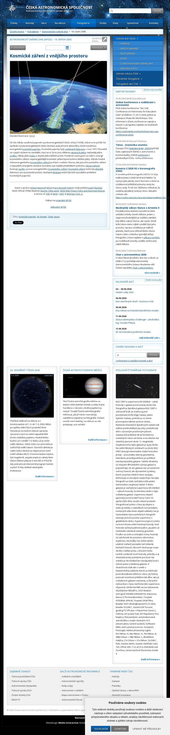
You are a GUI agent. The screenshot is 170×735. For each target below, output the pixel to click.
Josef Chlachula (95, 187)
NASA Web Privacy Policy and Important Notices (82, 190)
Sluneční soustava (121, 695)
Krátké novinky (125, 91)
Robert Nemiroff (38, 187)
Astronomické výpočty (73, 681)
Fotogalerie (83, 23)
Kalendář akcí (125, 281)
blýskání (57, 172)
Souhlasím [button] (101, 728)
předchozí (19, 47)
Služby (103, 23)
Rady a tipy (67, 685)
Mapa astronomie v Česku (75, 695)
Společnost (132, 23)
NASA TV (16, 699)
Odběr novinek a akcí (129, 346)
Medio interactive (68, 722)
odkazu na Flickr (151, 237)
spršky (21, 169)
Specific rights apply (49, 190)
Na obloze (60, 23)
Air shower (42, 216)
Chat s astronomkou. (142, 267)
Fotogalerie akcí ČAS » (128, 83)
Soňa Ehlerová (138, 98)
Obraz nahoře (92, 165)
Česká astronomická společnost (30, 710)
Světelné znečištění (71, 676)
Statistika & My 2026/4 (140, 148)
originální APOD (63, 200)
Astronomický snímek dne (55, 31)
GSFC (61, 194)
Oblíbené (125, 43)
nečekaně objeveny (75, 149)
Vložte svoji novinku (152, 89)
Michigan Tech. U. (75, 194)
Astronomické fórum (72, 699)
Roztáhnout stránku (97, 39)
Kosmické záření (76, 169)
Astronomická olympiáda (24, 685)
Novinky (30, 23)
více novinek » (152, 272)
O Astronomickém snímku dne (136, 63)
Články (13, 23)
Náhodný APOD (58, 207)
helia (32, 155)
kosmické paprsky (31, 149)
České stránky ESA (21, 695)
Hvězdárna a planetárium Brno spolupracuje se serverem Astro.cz (82, 710)
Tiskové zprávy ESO (22, 690)
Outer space (54, 216)
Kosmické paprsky (27, 216)
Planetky (116, 685)
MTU (49, 187)
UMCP (70, 187)
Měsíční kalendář (129, 48)
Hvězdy (115, 676)
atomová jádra (78, 152)
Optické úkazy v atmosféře (125, 690)
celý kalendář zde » (149, 337)
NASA (32, 135)
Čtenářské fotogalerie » (129, 78)
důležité (99, 169)
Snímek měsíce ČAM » (128, 73)
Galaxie (116, 681)
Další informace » (45, 476)
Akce (43, 23)
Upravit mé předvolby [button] (147, 728)
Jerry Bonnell (60, 187)
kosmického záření (39, 162)
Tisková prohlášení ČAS (23, 676)
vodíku (13, 155)
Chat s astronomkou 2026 (131, 254)
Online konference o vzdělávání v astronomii (135, 103)
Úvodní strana (17, 31)
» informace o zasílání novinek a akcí (134, 360)
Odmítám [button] (120, 728)
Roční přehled (127, 53)
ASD (48, 194)
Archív (123, 58)
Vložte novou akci (153, 280)
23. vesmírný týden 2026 (25, 370)
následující (97, 47)
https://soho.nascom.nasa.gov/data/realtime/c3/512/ (142, 197)
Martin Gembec (139, 164)
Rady (115, 23)
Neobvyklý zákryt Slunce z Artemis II (137, 207)
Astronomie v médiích (72, 690)
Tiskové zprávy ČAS (21, 681)
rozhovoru (143, 154)
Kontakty (153, 23)
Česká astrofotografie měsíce (82, 370)
